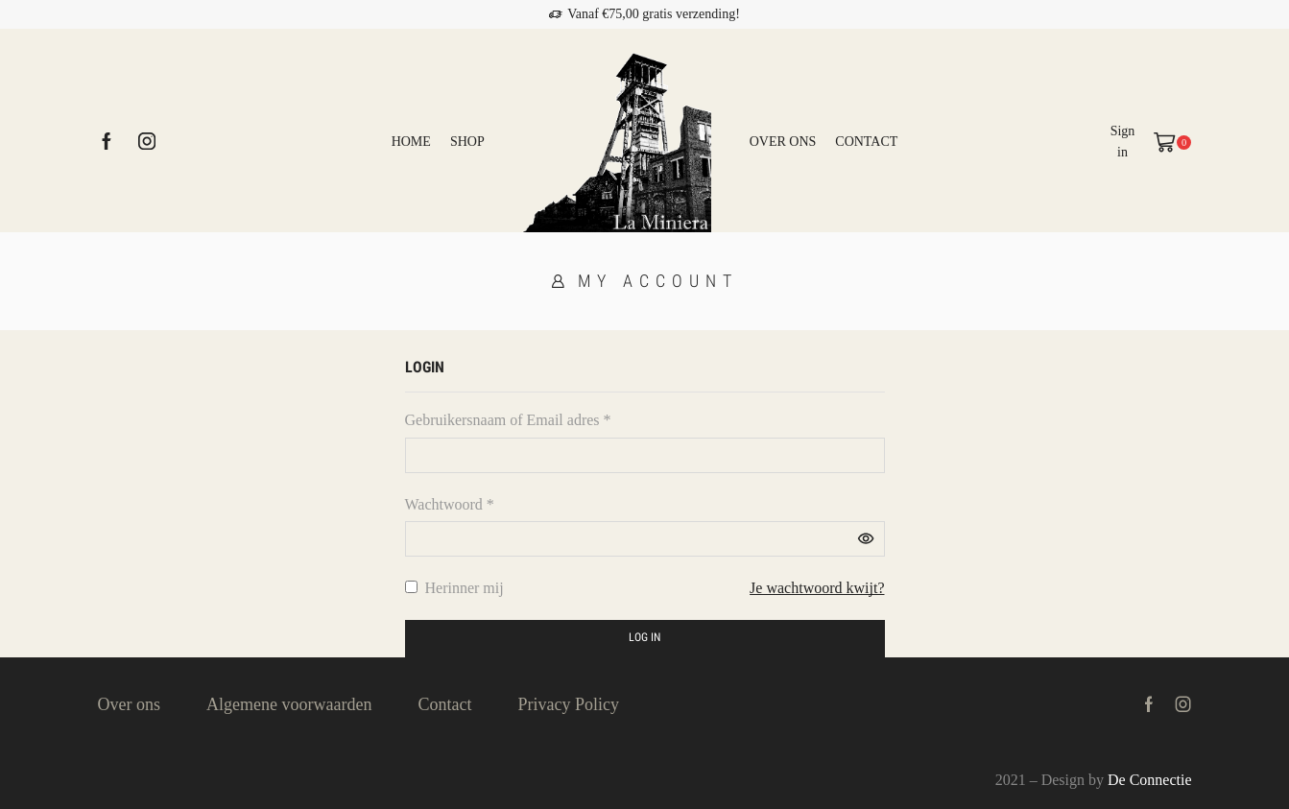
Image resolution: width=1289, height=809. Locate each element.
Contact (866, 141)
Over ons (783, 141)
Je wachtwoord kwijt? (817, 588)
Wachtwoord (449, 504)
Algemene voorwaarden (288, 704)
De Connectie (1150, 780)
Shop (467, 141)
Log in (644, 637)
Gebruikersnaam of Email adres (508, 420)
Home (411, 141)
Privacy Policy (568, 704)
